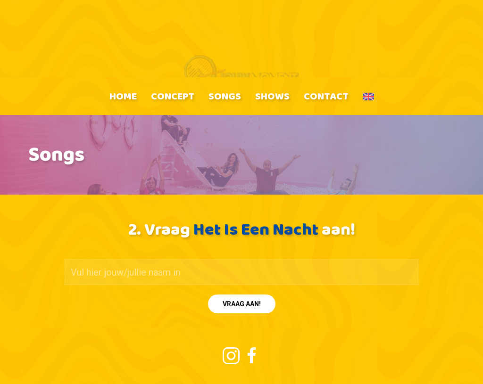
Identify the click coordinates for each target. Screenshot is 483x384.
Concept (172, 96)
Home (123, 96)
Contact (326, 96)
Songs (224, 96)
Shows (272, 96)
